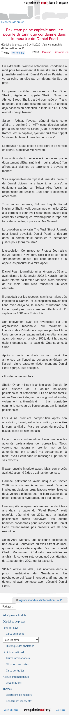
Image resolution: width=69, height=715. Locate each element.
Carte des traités (15, 670)
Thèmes (7, 688)
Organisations (14, 682)
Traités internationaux (18, 658)
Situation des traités (17, 664)
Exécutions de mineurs (19, 694)
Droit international (13, 652)
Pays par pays (10, 627)
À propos (60, 709)
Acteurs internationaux (16, 676)
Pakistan (46, 51)
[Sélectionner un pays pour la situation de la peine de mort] (21, 640)
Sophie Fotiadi (11, 709)
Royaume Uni (61, 51)
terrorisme (18, 52)
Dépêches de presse (12, 21)
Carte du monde (15, 633)
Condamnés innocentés (19, 701)
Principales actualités (14, 615)
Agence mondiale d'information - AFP (40, 600)
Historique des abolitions (20, 645)
